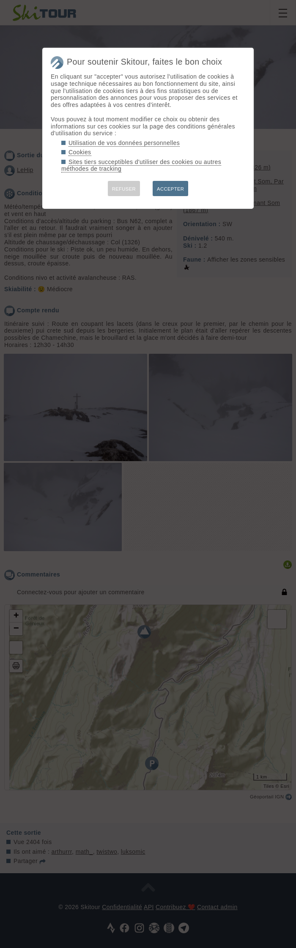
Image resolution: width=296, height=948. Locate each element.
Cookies (80, 152)
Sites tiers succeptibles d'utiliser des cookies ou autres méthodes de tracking (141, 165)
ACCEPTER (170, 188)
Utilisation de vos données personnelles (124, 142)
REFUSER (124, 188)
